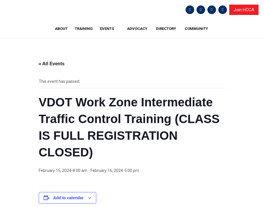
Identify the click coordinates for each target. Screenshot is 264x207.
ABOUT (61, 28)
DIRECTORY (166, 28)
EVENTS (107, 28)
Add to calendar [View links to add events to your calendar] (68, 197)
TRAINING (84, 28)
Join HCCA (244, 9)
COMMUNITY (196, 28)
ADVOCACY (137, 28)
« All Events (52, 63)
